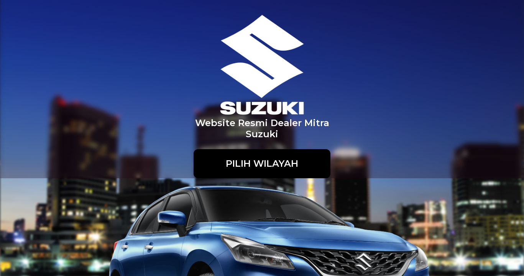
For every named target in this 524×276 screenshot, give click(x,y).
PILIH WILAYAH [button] (262, 163)
